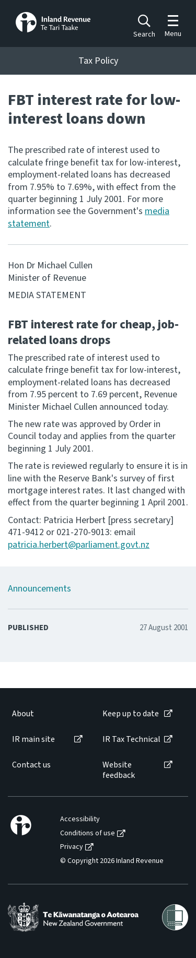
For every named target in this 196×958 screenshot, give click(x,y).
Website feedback (118, 770)
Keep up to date (130, 714)
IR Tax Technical (131, 739)
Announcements (39, 588)
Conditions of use (87, 833)
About (23, 714)
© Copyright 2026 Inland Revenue (112, 861)
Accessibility (80, 819)
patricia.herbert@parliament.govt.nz (78, 544)
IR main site (33, 739)
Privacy (71, 847)
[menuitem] (46, 714)
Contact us (31, 765)
